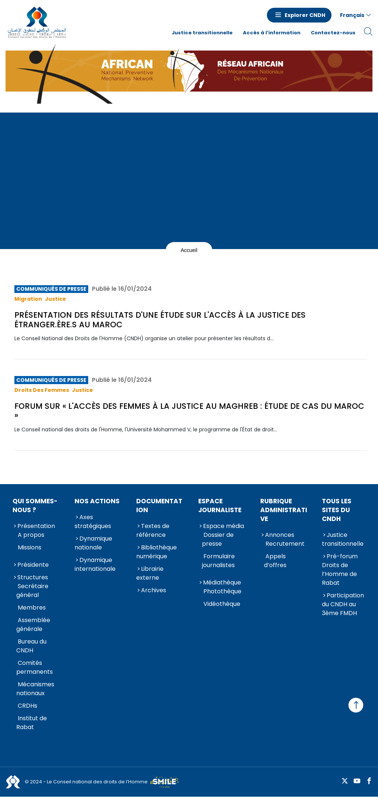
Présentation (36, 526)
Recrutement (285, 543)
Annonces (279, 535)
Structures (32, 577)
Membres (32, 607)
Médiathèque (222, 582)
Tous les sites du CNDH (336, 510)
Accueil (189, 250)
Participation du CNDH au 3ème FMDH (343, 604)
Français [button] (352, 15)
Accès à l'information (271, 32)
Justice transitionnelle (202, 32)
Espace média (223, 526)
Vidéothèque (221, 604)
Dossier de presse (218, 539)
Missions (29, 547)
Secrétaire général (32, 590)
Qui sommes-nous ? (35, 505)
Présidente (33, 564)
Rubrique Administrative (283, 510)
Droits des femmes (41, 390)
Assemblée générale (33, 624)
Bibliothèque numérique (156, 551)
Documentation (159, 505)
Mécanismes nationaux (35, 688)
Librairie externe (150, 573)
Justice (55, 299)
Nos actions (97, 501)
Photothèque (222, 591)
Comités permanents (34, 667)
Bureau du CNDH (31, 646)
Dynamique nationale (93, 543)
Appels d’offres (275, 560)
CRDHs (27, 705)
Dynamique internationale (95, 564)
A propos (31, 535)
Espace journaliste (219, 505)
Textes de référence (152, 530)
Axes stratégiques (93, 521)
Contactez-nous (333, 32)
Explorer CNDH (305, 15)
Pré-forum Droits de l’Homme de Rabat (340, 569)
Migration (28, 299)
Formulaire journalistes (218, 560)
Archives (153, 590)
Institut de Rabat (31, 722)
